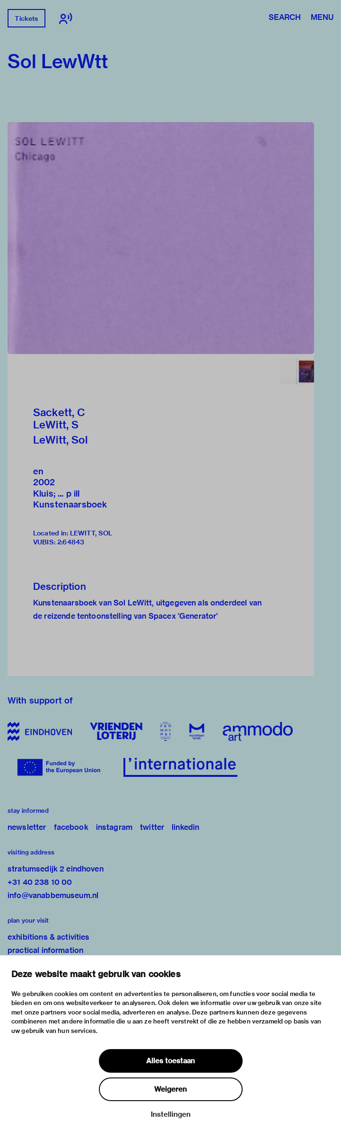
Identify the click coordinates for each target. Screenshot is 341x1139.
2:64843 (70, 542)
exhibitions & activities (49, 937)
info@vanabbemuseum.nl (53, 895)
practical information (45, 950)
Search (285, 18)
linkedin (185, 827)
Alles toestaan (170, 1061)
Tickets (26, 18)
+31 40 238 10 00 (40, 882)
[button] (161, 238)
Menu (322, 18)
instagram (114, 827)
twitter (152, 827)
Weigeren (170, 1089)
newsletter (27, 827)
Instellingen (171, 1114)
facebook (71, 827)
